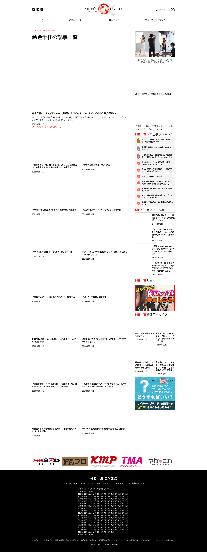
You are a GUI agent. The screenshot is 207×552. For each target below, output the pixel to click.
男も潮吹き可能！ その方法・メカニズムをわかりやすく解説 (144, 365)
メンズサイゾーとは (38, 540)
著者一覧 (49, 540)
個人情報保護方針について (135, 540)
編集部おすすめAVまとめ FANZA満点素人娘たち (157, 203)
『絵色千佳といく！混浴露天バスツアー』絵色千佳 (53, 297)
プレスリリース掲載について (165, 540)
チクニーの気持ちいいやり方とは (154, 176)
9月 (98, 494)
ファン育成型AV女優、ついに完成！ (97, 165)
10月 (94, 494)
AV (33, 127)
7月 (105, 494)
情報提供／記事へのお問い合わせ (70, 540)
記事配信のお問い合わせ (107, 540)
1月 (92, 492)
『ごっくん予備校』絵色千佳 (94, 297)
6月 (109, 494)
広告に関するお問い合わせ (90, 540)
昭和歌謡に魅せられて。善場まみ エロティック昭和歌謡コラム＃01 (163, 217)
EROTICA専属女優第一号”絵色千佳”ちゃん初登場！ (104, 429)
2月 (89, 492)
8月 (102, 494)
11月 (90, 494)
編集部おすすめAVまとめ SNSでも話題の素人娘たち (157, 190)
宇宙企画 (39, 127)
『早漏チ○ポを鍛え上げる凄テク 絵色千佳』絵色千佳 (54, 210)
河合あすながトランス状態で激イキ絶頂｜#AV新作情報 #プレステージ (157, 163)
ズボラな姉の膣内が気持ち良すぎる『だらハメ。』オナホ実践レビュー (157, 196)
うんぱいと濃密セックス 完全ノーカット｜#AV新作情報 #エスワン (157, 141)
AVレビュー (58, 127)
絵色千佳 (48, 127)
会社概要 (55, 540)
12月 (85, 494)
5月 (112, 494)
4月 (116, 494)
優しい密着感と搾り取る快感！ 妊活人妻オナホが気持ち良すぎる (157, 170)
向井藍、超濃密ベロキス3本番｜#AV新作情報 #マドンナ (157, 148)
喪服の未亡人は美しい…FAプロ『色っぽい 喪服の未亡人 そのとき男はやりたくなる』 (157, 183)
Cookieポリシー (150, 540)
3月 (85, 492)
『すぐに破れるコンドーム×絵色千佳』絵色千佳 (52, 252)
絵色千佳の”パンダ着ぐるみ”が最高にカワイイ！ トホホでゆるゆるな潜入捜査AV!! (74, 113)
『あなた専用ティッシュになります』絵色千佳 (101, 210)
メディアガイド (121, 540)
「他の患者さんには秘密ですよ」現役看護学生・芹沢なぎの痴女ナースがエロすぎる (157, 156)
